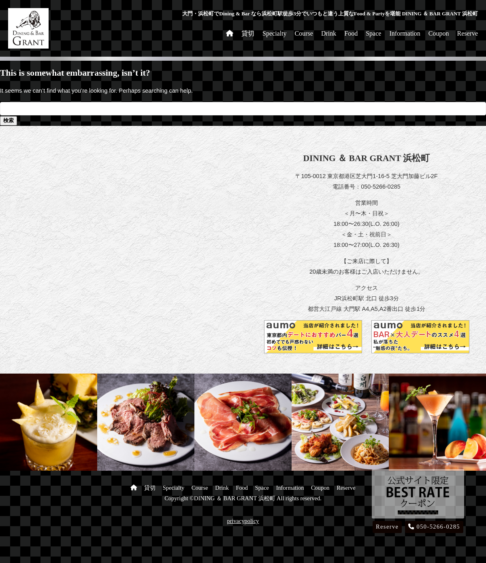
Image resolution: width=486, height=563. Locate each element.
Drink (328, 33)
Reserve (467, 33)
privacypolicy (243, 521)
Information (404, 33)
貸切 (247, 33)
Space (373, 33)
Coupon (438, 33)
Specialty (274, 33)
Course (304, 33)
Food (351, 33)
